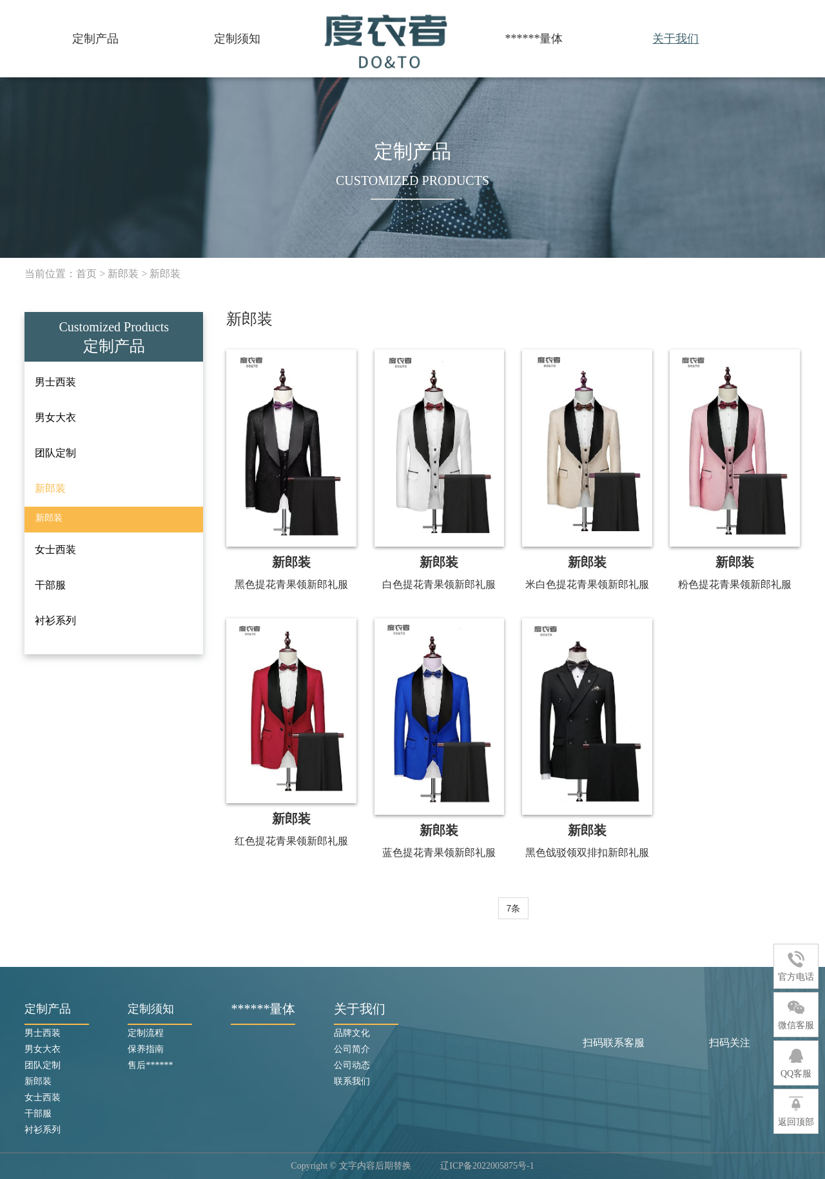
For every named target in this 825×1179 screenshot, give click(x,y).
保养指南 (146, 1049)
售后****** (150, 1065)
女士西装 (42, 1097)
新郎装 (123, 273)
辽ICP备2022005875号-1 (487, 1166)
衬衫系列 (42, 1130)
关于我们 (675, 38)
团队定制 (42, 1065)
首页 (86, 273)
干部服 (38, 1113)
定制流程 (146, 1033)
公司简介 (352, 1049)
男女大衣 (42, 1049)
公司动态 (352, 1065)
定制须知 (237, 38)
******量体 (534, 38)
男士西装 (42, 1033)
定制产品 (95, 38)
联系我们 (352, 1081)
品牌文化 (352, 1033)
